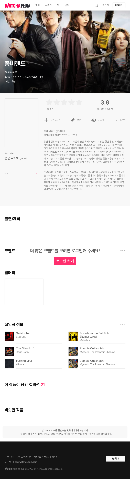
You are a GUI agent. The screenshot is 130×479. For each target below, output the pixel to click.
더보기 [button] (119, 120)
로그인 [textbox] (105, 5)
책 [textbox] (58, 5)
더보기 (122, 324)
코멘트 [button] (76, 120)
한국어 (115, 458)
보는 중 (97, 120)
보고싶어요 (52, 120)
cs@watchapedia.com (26, 462)
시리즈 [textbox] (48, 5)
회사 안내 (56, 457)
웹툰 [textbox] (67, 5)
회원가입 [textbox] (119, 5)
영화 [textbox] (37, 5)
